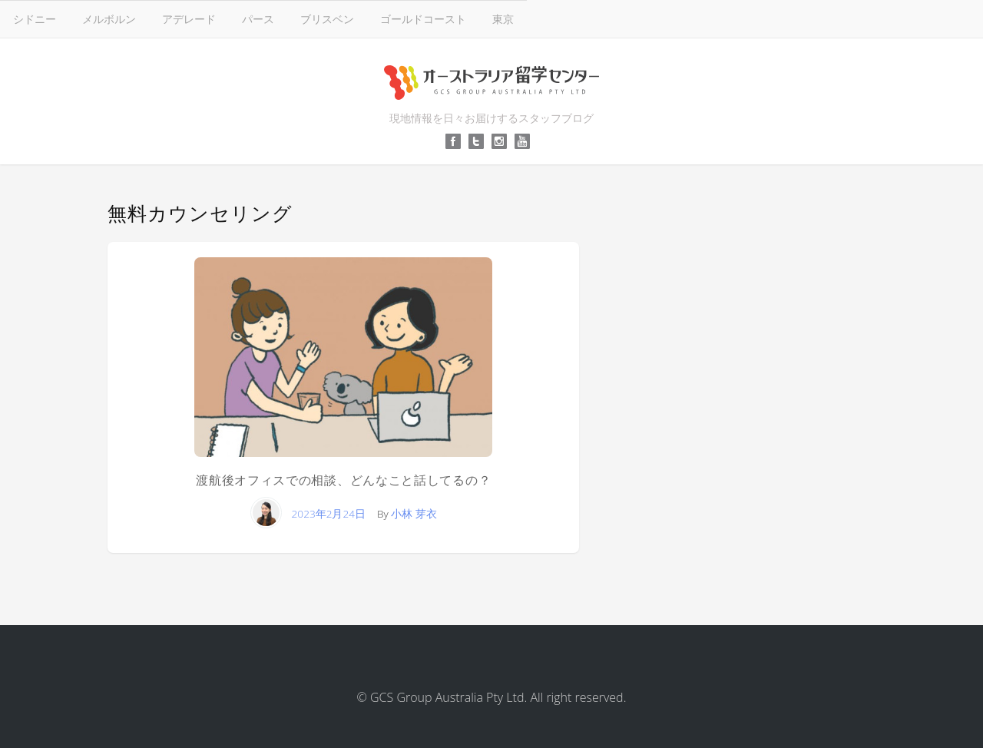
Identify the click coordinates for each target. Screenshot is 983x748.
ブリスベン (327, 19)
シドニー (34, 19)
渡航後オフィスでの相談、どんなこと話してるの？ (343, 480)
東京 (503, 19)
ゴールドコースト (423, 19)
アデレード (189, 19)
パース (258, 19)
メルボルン (109, 19)
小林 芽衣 (414, 513)
